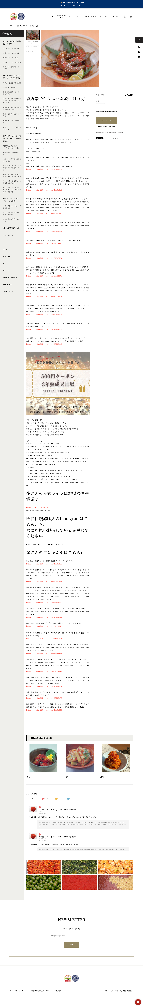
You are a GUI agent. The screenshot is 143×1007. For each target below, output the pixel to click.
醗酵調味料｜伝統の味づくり (12, 153)
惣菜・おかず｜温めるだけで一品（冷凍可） (12, 77)
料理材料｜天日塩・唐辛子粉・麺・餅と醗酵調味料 (12, 138)
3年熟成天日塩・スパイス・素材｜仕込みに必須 (11, 147)
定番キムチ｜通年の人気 (11, 53)
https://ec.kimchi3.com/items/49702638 (44, 190)
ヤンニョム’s (8, 235)
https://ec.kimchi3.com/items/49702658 (44, 329)
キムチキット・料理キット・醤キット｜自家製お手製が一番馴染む (12, 190)
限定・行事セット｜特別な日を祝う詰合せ (12, 213)
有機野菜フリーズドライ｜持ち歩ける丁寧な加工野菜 (12, 175)
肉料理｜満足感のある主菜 (12, 83)
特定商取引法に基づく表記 (40, 991)
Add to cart (106, 120)
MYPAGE (103, 16)
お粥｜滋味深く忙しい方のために (12, 115)
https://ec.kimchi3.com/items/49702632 (44, 169)
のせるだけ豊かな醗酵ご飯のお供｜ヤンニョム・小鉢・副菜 (12, 101)
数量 (97, 101)
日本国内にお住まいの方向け (106, 126)
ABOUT (6, 256)
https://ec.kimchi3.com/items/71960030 (44, 258)
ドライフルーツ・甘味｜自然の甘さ (12, 128)
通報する (115, 138)
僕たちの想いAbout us (61, 16)
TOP (51, 16)
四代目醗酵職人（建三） (11, 229)
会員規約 (58, 991)
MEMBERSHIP (90, 16)
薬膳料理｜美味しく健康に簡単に (12, 121)
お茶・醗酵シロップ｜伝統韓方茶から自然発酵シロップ (12, 168)
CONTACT (115, 16)
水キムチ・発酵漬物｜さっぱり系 (12, 68)
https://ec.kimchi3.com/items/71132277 (44, 243)
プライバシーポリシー (17, 991)
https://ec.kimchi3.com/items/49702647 (44, 213)
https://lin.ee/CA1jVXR (37, 507)
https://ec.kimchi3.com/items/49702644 (44, 231)
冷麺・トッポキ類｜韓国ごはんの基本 (12, 160)
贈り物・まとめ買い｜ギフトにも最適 (12, 200)
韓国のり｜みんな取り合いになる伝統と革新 (12, 108)
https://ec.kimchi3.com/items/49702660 (44, 344)
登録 (71, 944)
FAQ (71, 16)
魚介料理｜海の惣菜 (9, 87)
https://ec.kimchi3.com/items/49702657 (44, 314)
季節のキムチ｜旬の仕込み (12, 62)
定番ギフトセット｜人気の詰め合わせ (12, 207)
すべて (32, 798)
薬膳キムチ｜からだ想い (11, 58)
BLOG (79, 16)
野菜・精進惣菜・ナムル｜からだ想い (12, 93)
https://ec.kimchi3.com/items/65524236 (44, 276)
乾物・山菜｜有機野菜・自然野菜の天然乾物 (12, 182)
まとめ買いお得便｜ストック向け (12, 220)
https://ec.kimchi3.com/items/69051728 (44, 296)
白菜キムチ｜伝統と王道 (11, 48)
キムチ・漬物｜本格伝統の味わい (12, 43)
